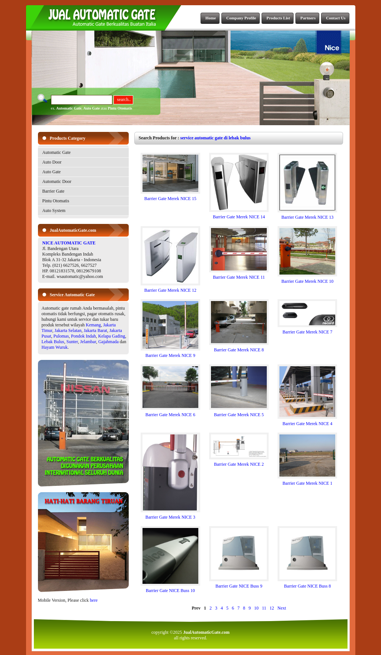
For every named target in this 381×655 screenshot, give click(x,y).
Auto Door (52, 162)
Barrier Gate (53, 191)
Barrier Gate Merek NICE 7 (307, 330)
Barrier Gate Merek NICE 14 (239, 214)
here (94, 600)
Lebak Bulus (53, 341)
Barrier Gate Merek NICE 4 (307, 421)
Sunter (72, 341)
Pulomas (61, 336)
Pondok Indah (83, 336)
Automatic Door (56, 181)
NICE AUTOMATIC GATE (69, 243)
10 (256, 608)
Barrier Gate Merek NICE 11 (239, 275)
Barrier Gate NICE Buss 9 (239, 584)
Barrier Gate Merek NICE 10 (307, 279)
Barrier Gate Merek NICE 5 (239, 412)
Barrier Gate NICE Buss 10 (170, 588)
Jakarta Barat (95, 330)
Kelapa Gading (111, 336)
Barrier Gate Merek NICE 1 (307, 481)
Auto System (53, 210)
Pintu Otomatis (120, 108)
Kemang (93, 325)
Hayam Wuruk (55, 347)
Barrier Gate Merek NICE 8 (239, 347)
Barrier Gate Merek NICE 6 (170, 412)
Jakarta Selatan (68, 330)
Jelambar (88, 341)
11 (264, 608)
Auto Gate (91, 108)
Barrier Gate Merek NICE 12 (170, 288)
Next (282, 608)
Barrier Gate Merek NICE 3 (170, 515)
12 (272, 608)
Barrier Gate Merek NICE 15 (170, 196)
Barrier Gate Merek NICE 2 (239, 462)
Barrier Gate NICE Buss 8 (307, 584)
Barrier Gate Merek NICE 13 (307, 215)
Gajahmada (108, 341)
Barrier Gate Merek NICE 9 (170, 353)
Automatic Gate (68, 108)
